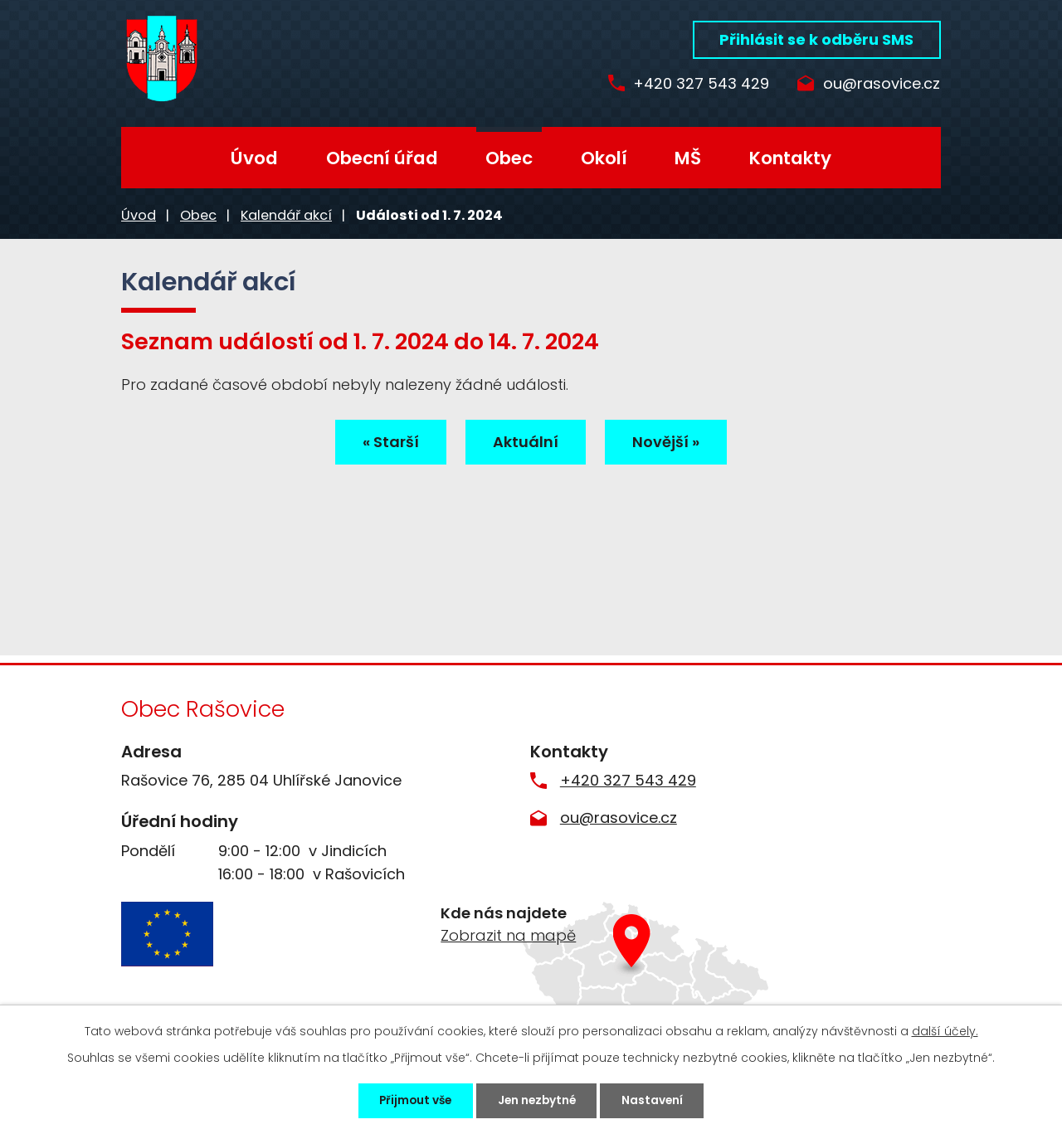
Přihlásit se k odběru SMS (816, 39)
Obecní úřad (382, 158)
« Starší (386, 442)
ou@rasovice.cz (881, 84)
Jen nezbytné (537, 1100)
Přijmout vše (409, 1100)
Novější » (670, 442)
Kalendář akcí (286, 215)
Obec (509, 158)
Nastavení (659, 1100)
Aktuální (525, 442)
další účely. (945, 1030)
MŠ (688, 158)
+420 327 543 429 (695, 84)
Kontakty (790, 158)
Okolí (604, 158)
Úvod (254, 158)
